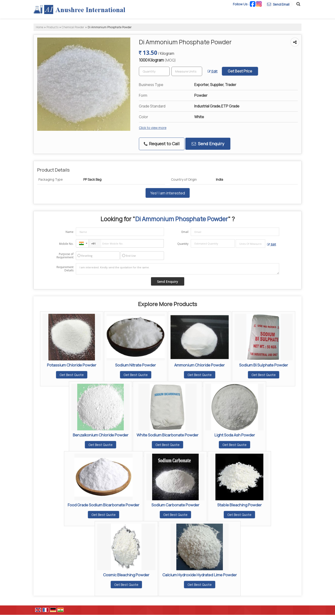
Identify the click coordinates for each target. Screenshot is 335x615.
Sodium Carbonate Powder (175, 505)
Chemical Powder (73, 27)
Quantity (182, 244)
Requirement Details (65, 269)
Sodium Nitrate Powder (135, 365)
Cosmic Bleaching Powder (126, 574)
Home (39, 27)
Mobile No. (66, 244)
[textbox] (186, 71)
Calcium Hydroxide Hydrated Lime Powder (199, 574)
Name (70, 232)
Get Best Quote (72, 375)
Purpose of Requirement (65, 255)
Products (52, 27)
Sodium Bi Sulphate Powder (263, 365)
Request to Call (162, 144)
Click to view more (152, 127)
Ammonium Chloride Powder (199, 365)
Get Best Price (240, 71)
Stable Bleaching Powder (239, 505)
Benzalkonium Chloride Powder (100, 435)
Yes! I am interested (167, 193)
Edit (213, 71)
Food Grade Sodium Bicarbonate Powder (103, 505)
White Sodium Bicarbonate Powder (167, 435)
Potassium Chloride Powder (71, 365)
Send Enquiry (208, 144)
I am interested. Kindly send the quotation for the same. (177, 268)
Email (184, 232)
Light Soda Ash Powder (234, 435)
